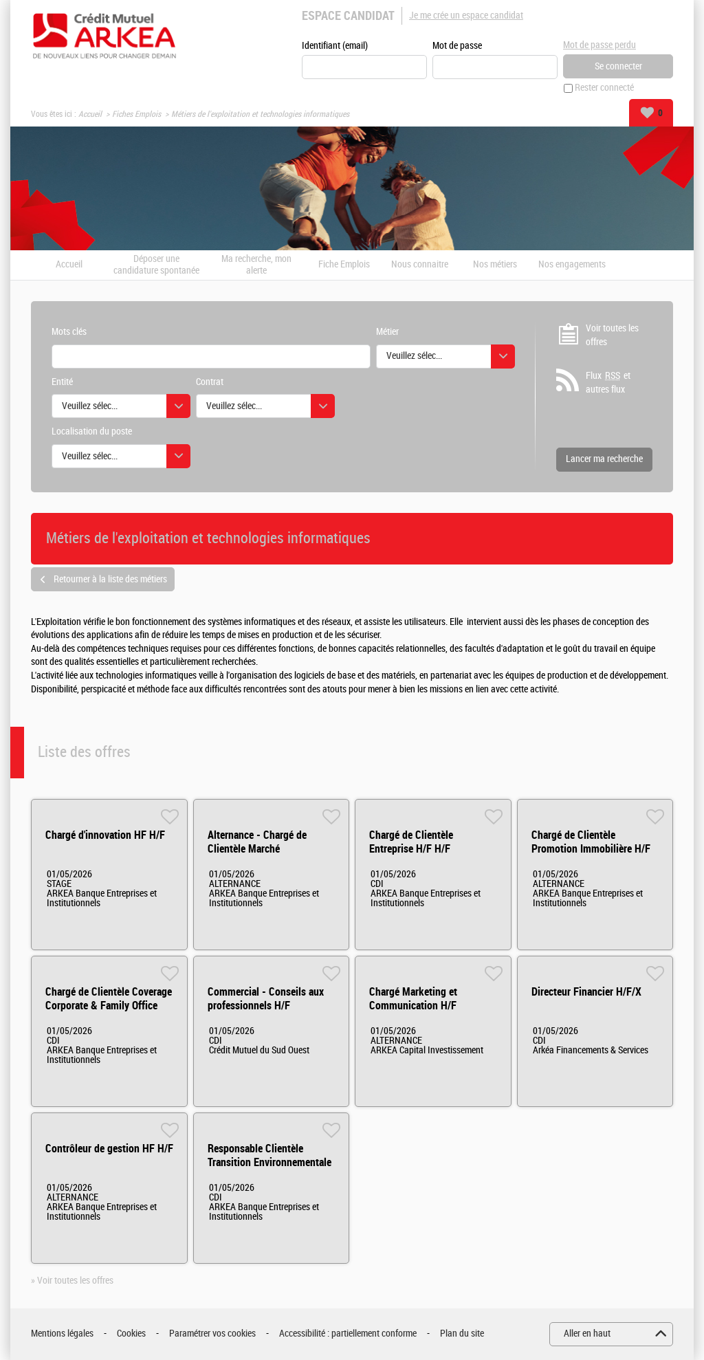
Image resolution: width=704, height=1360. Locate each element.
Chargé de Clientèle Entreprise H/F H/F (411, 842)
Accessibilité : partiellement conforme (348, 1334)
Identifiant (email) (335, 46)
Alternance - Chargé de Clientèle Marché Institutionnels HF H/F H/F (265, 849)
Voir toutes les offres (612, 335)
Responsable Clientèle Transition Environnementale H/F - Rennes (269, 1162)
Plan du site (462, 1334)
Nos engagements (572, 265)
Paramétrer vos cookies (212, 1334)
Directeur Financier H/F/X (586, 991)
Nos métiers (495, 265)
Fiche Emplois (344, 265)
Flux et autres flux (608, 383)
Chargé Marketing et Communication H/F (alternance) (413, 1005)
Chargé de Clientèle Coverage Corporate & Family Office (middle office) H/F (108, 1005)
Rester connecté (604, 88)
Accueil (90, 114)
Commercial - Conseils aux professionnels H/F (266, 998)
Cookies (131, 1334)
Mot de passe (457, 46)
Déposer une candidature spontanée (156, 265)
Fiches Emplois (136, 114)
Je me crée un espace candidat (466, 15)
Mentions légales (62, 1334)
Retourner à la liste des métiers (110, 579)
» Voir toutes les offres (72, 1280)
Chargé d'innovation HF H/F (105, 835)
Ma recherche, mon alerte (256, 265)
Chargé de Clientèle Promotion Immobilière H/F (590, 842)
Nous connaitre (419, 265)
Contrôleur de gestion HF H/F (109, 1148)
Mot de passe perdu (599, 45)
